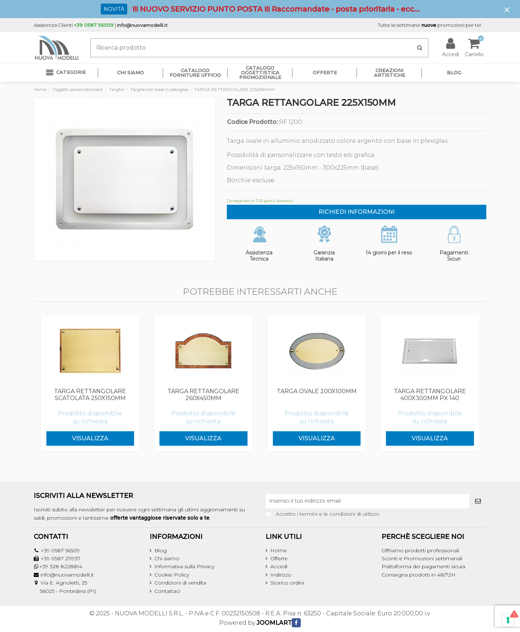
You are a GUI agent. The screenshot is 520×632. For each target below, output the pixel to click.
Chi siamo (166, 558)
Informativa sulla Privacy (184, 566)
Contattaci (167, 591)
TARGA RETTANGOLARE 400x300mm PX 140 (430, 395)
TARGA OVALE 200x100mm (317, 391)
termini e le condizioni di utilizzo (339, 514)
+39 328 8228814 (60, 566)
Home (278, 550)
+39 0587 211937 (60, 558)
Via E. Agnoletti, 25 (64, 582)
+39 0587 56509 (60, 550)
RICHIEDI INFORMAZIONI (357, 211)
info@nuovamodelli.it (142, 25)
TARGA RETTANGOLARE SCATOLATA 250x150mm (90, 395)
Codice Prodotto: (252, 122)
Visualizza (90, 438)
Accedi (278, 566)
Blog (160, 550)
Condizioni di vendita (180, 582)
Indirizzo (280, 574)
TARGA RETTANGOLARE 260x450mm (203, 395)
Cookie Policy (171, 574)
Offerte (279, 558)
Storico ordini (287, 582)
